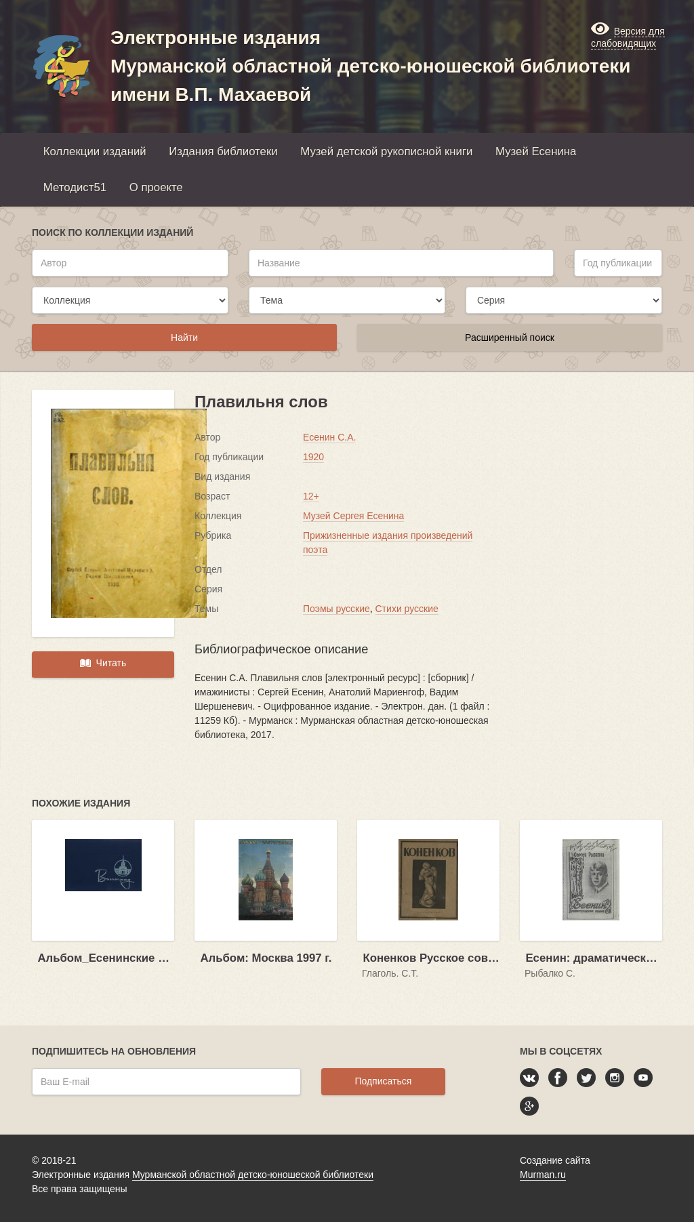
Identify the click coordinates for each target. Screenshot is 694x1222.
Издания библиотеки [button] (223, 151)
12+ (311, 496)
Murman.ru (543, 1174)
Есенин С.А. (329, 437)
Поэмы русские (336, 608)
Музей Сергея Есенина (353, 515)
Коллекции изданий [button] (94, 151)
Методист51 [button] (74, 187)
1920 (313, 456)
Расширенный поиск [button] (509, 337)
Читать (103, 662)
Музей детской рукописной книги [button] (386, 151)
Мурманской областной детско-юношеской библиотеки (252, 1174)
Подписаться (382, 1081)
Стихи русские (406, 608)
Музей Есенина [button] (535, 151)
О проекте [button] (156, 187)
